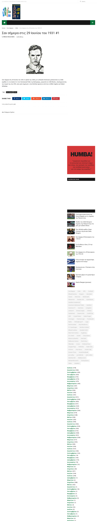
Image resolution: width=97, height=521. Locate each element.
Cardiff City (90, 196)
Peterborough (80, 201)
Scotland (90, 173)
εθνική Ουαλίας (72, 212)
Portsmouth (90, 201)
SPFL (84, 173)
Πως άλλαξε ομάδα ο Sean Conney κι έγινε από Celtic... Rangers (84, 113)
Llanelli (78, 218)
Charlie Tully (88, 232)
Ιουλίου (69, 250)
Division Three (72, 234)
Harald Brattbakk (83, 234)
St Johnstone (89, 182)
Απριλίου (70, 270)
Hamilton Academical (74, 185)
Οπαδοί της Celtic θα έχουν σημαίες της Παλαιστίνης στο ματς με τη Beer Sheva (85, 106)
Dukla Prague (87, 198)
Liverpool (71, 193)
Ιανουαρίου (71, 264)
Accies (78, 226)
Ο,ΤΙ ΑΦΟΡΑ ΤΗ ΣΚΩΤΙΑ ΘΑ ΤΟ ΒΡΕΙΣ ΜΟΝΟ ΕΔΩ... (14, 1)
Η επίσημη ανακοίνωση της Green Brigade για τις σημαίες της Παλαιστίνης (85, 98)
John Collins (89, 237)
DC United (71, 218)
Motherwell (86, 179)
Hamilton (89, 187)
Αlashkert (76, 246)
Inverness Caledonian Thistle (76, 187)
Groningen (71, 201)
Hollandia (81, 229)
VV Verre (70, 232)
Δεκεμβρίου (71, 261)
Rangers (81, 176)
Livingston (88, 190)
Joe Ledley (71, 237)
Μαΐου (69, 273)
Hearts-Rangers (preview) (83, 164)
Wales (70, 246)
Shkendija (71, 226)
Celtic (16, 28)
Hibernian (77, 179)
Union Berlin (86, 218)
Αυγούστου (71, 252)
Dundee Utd (80, 182)
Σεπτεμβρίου (71, 255)
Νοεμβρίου (71, 259)
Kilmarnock (71, 182)
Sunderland (71, 196)
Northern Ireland (84, 209)
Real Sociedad (72, 207)
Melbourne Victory (73, 223)
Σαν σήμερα (10, 28)
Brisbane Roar (86, 226)
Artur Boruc (79, 232)
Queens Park (80, 196)
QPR (69, 198)
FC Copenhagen (72, 209)
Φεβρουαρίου (72, 266)
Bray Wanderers (83, 207)
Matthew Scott (82, 240)
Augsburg (83, 215)
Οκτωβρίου (71, 257)
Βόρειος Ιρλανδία (73, 221)
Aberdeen (89, 176)
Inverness (80, 190)
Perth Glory (84, 223)
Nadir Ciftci (89, 229)
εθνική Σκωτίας (72, 176)
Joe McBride (80, 237)
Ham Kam (83, 221)
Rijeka (70, 204)
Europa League (80, 193)
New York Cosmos (73, 215)
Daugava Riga (72, 229)
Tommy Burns (85, 243)
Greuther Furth (84, 212)
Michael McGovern (73, 243)
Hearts (70, 179)
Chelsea (89, 193)
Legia (86, 204)
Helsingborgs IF (78, 204)
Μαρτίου (70, 268)
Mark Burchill (71, 240)
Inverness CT (71, 190)
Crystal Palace (77, 198)
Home (3, 28)
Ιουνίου (69, 275)
